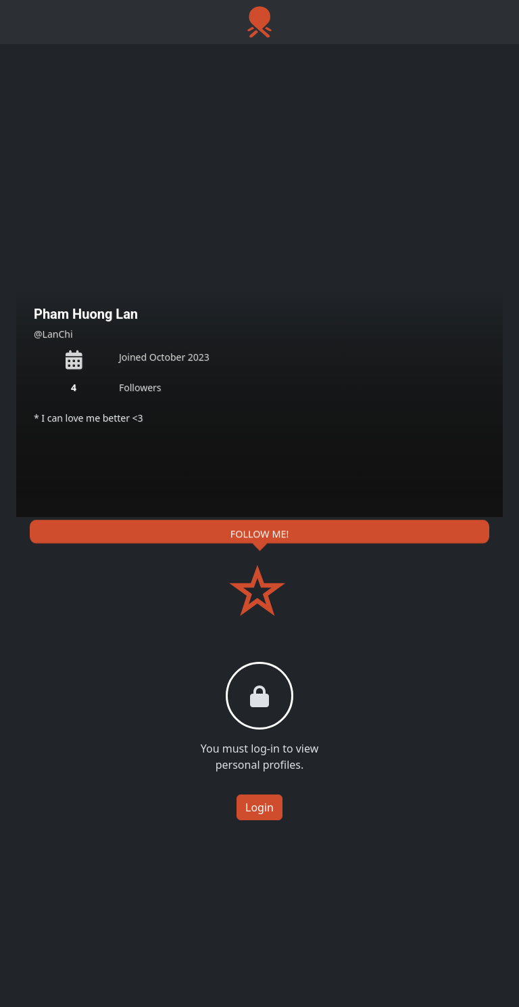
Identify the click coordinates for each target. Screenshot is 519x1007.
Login (259, 807)
